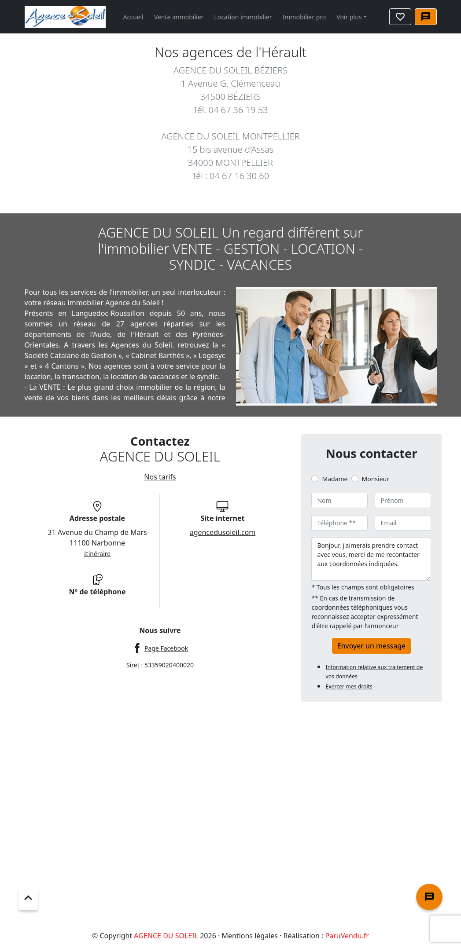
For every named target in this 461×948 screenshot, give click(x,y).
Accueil (133, 17)
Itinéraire (97, 553)
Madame (334, 479)
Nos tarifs (160, 477)
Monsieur (375, 479)
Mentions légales (249, 936)
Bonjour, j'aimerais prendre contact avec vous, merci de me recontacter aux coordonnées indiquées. (371, 559)
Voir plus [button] (348, 17)
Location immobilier (243, 17)
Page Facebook (166, 648)
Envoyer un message (371, 646)
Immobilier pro (304, 17)
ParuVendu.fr (347, 936)
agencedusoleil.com (223, 532)
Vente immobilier (179, 17)
